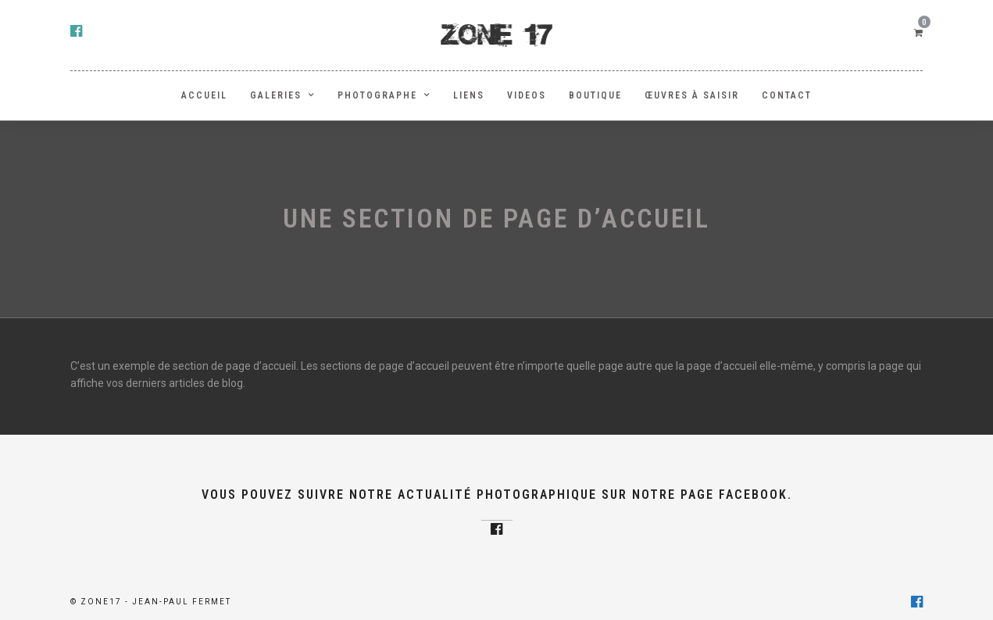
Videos (526, 95)
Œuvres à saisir (692, 95)
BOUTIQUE (595, 95)
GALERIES (276, 95)
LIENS (468, 95)
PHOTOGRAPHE (377, 95)
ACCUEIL (204, 95)
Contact (787, 95)
